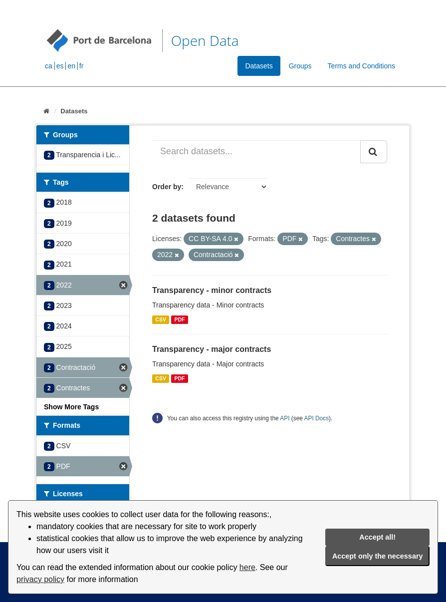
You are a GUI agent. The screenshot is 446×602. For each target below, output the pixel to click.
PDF (179, 319)
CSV (160, 319)
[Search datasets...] (256, 151)
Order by (166, 187)
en (71, 66)
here (247, 567)
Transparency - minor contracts (211, 290)
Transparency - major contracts (211, 349)
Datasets (258, 66)
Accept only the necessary (377, 556)
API (284, 418)
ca (48, 66)
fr (81, 66)
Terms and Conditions (361, 66)
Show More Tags (71, 407)
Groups (300, 66)
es (60, 66)
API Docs (316, 418)
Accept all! (377, 537)
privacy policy (40, 579)
